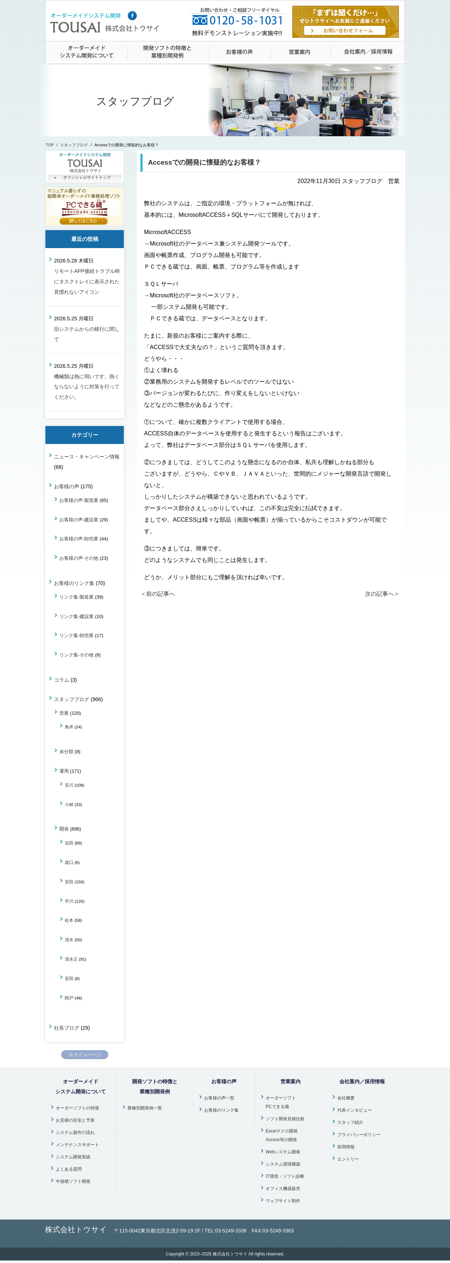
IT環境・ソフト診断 (285, 1176)
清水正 (71, 959)
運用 (64, 771)
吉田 (69, 843)
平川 (69, 901)
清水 (69, 939)
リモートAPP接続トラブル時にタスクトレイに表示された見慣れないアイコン (87, 281)
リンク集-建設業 (76, 616)
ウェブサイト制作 (283, 1200)
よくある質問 (69, 1169)
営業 (64, 713)
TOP (50, 145)
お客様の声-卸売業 (78, 538)
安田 (69, 881)
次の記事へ (382, 594)
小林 (69, 804)
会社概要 (346, 1097)
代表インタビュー (354, 1110)
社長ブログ (66, 1028)
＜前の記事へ (157, 594)
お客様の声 (66, 486)
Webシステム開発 (283, 1151)
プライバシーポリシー (359, 1134)
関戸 (69, 998)
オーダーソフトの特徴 (77, 1108)
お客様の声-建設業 (78, 519)
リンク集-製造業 (76, 597)
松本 (69, 920)
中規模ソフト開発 (73, 1181)
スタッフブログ (74, 145)
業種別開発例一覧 (144, 1108)
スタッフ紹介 (350, 1122)
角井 (69, 726)
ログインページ (84, 1054)
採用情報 (346, 1146)
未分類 (66, 751)
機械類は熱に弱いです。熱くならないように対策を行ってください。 (87, 387)
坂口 (69, 862)
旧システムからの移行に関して (87, 334)
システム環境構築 (283, 1164)
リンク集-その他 (76, 655)
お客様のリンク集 (74, 583)
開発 (64, 829)
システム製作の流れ (75, 1132)
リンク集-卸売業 (76, 635)
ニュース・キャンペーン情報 (87, 456)
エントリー (348, 1159)
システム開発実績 (73, 1156)
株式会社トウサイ (230, 1254)
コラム (61, 680)
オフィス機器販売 (283, 1188)
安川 (69, 785)
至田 (69, 978)
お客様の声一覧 (219, 1097)
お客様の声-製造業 (78, 500)
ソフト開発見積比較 (285, 1118)
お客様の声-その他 (78, 558)
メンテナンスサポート (77, 1144)
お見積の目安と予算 (75, 1120)
